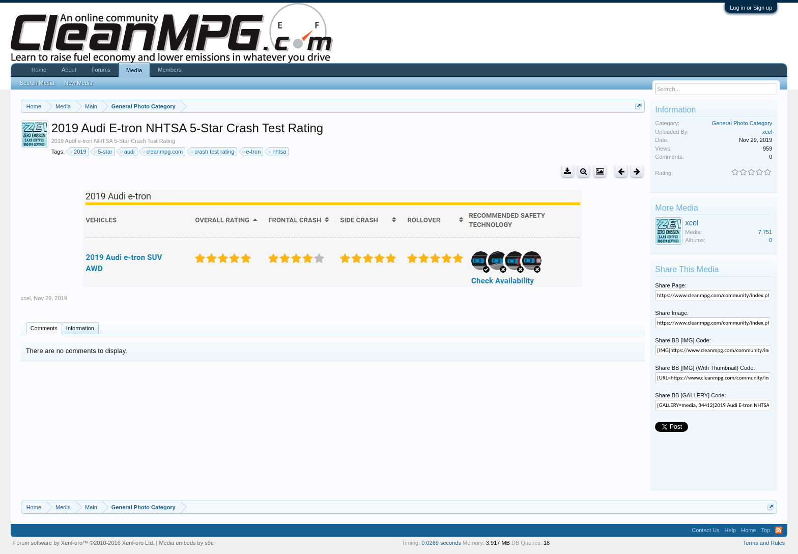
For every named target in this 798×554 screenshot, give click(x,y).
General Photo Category (742, 123)
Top (766, 530)
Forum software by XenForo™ (84, 543)
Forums (101, 70)
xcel (26, 298)
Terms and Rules (764, 543)
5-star (103, 151)
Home (39, 70)
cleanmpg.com (163, 151)
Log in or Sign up (751, 8)
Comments (44, 328)
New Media (79, 83)
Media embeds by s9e (186, 543)
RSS (778, 530)
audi (128, 151)
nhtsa (277, 151)
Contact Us (705, 530)
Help (730, 530)
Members (169, 70)
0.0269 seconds (441, 543)
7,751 (765, 232)
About (69, 70)
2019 (78, 151)
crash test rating (212, 151)
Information (80, 328)
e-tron (252, 151)
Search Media (37, 83)
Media (134, 70)
